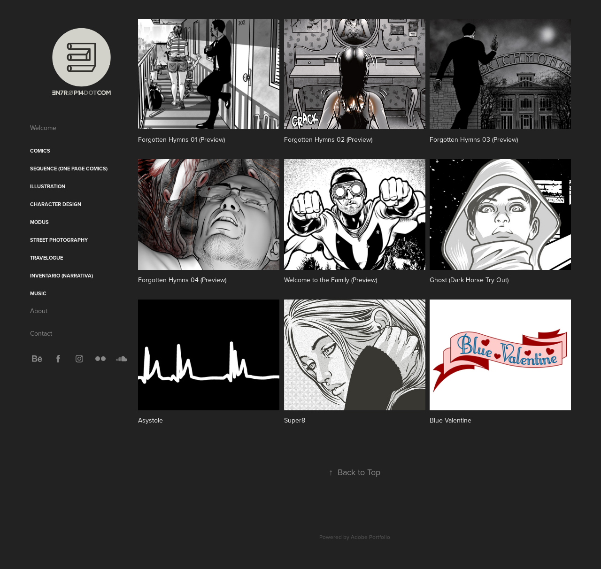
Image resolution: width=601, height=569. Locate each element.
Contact (41, 333)
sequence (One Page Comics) (69, 168)
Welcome (43, 127)
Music (38, 293)
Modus (39, 222)
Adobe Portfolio (370, 537)
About (38, 310)
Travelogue (46, 257)
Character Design (55, 204)
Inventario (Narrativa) (61, 275)
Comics (40, 150)
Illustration (47, 186)
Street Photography (59, 240)
